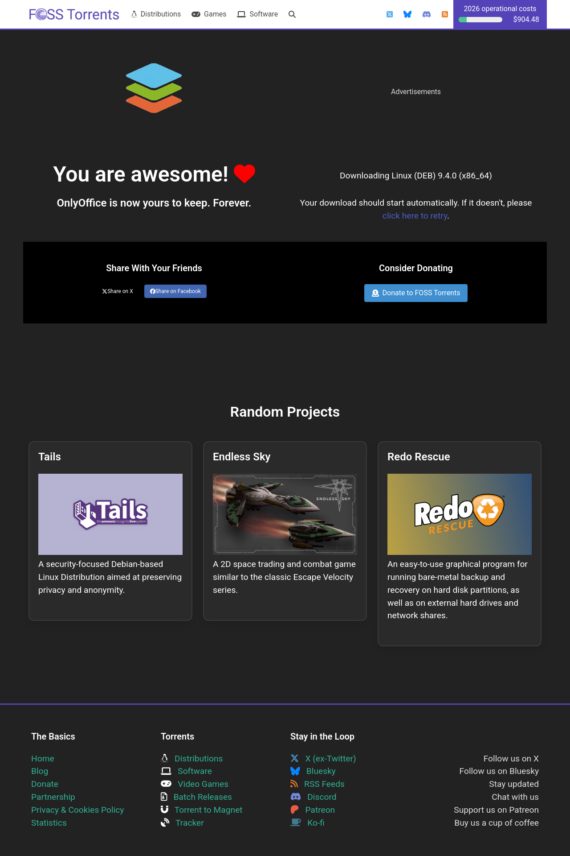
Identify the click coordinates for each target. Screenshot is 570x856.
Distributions (156, 14)
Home (42, 758)
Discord (313, 797)
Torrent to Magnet (202, 810)
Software (257, 14)
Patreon (312, 810)
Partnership (53, 797)
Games (208, 14)
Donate (44, 784)
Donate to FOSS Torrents (416, 293)
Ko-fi (307, 823)
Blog (39, 771)
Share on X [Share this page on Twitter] (117, 291)
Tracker (182, 823)
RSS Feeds (317, 784)
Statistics (49, 823)
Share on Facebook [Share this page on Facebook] (175, 291)
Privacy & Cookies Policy (77, 810)
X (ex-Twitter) (323, 758)
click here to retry (415, 216)
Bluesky (313, 771)
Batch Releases (196, 797)
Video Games (194, 784)
